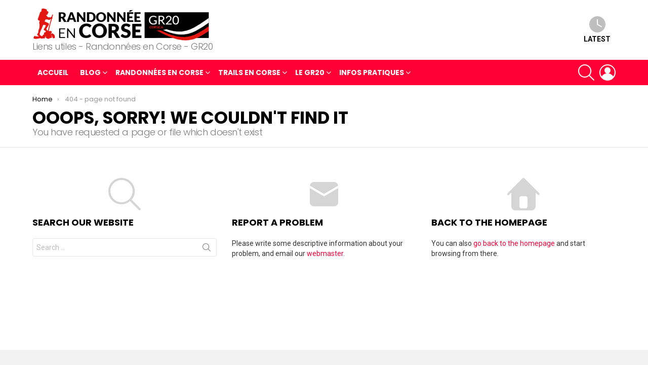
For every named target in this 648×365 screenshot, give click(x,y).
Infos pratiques (371, 73)
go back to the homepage (514, 243)
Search (206, 249)
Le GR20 (310, 73)
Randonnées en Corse (159, 73)
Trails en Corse (249, 73)
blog (90, 73)
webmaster (325, 253)
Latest (597, 29)
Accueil (52, 72)
